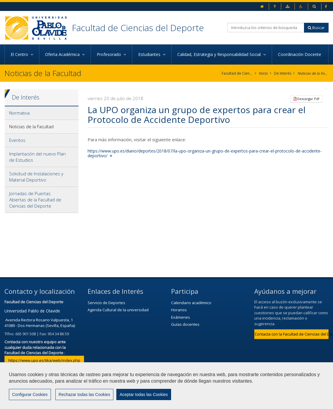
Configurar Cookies (30, 394)
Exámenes (180, 317)
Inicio (263, 73)
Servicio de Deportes (106, 302)
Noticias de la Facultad (313, 73)
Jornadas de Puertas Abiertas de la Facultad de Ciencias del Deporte (35, 199)
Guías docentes (185, 324)
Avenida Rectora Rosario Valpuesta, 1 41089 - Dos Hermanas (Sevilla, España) (39, 322)
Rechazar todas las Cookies (84, 394)
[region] (166, 385)
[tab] (41, 113)
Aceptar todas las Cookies (144, 394)
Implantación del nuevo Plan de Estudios (37, 157)
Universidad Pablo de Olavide (32, 311)
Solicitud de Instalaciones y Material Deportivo (36, 177)
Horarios (179, 309)
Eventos (17, 140)
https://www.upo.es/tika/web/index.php (44, 360)
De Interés (282, 73)
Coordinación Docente (300, 54)
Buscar (316, 27)
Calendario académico (191, 302)
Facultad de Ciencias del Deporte (138, 28)
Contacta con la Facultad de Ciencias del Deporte (292, 334)
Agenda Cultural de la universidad (118, 309)
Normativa (19, 113)
